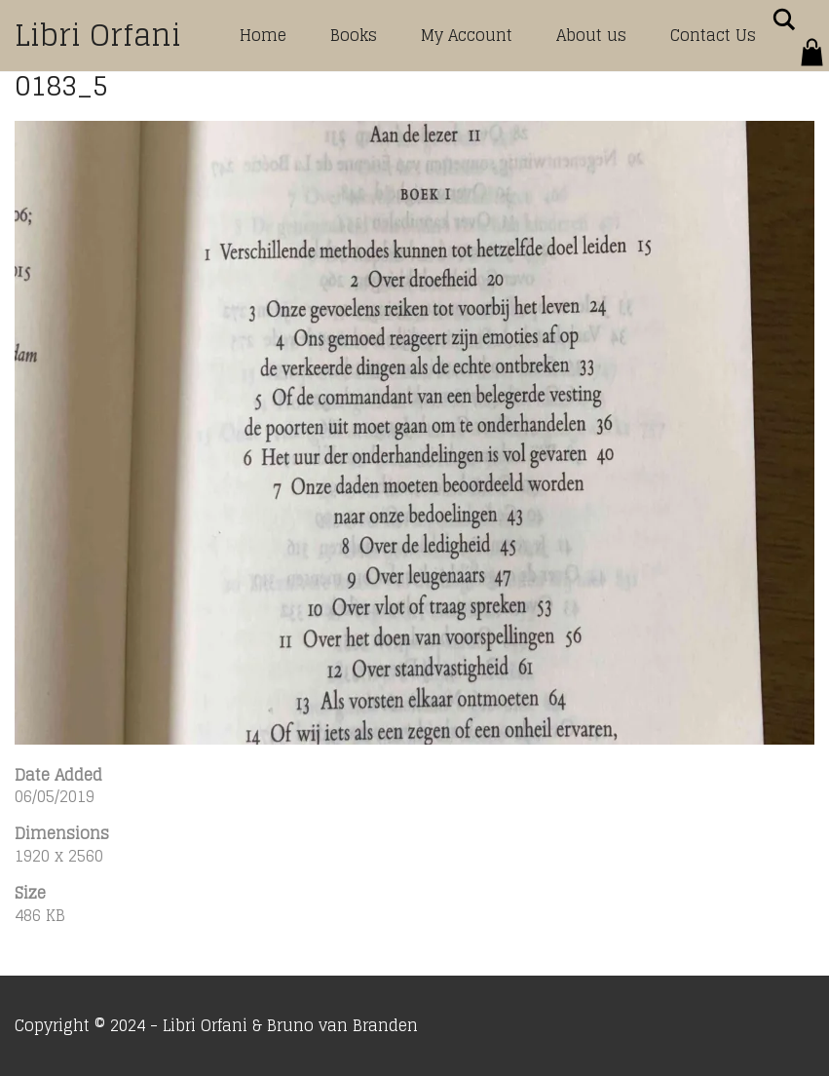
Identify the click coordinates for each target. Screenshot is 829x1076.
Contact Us (713, 35)
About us (591, 35)
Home (263, 35)
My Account (466, 35)
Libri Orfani (98, 35)
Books (353, 35)
